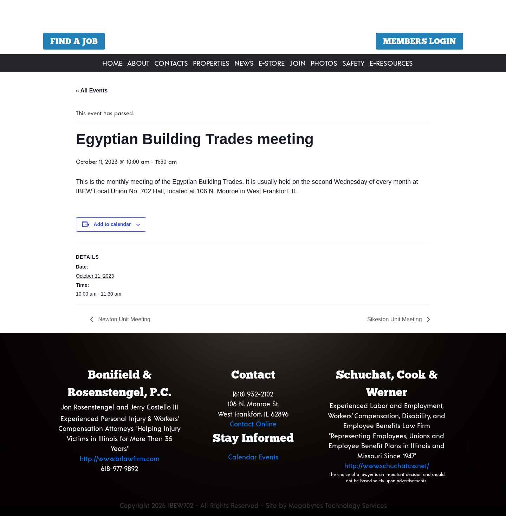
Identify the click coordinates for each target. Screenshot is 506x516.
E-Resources (391, 63)
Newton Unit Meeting (123, 319)
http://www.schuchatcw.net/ (386, 466)
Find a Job (74, 41)
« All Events (92, 90)
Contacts (171, 63)
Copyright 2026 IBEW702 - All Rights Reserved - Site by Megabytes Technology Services (253, 505)
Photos (324, 63)
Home (112, 63)
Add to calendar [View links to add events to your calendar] (112, 224)
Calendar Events (253, 457)
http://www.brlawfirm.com (120, 458)
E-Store (272, 63)
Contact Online (253, 424)
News (244, 63)
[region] (253, 28)
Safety (353, 63)
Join (298, 63)
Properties (211, 63)
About (138, 63)
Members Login (419, 41)
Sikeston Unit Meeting (395, 319)
